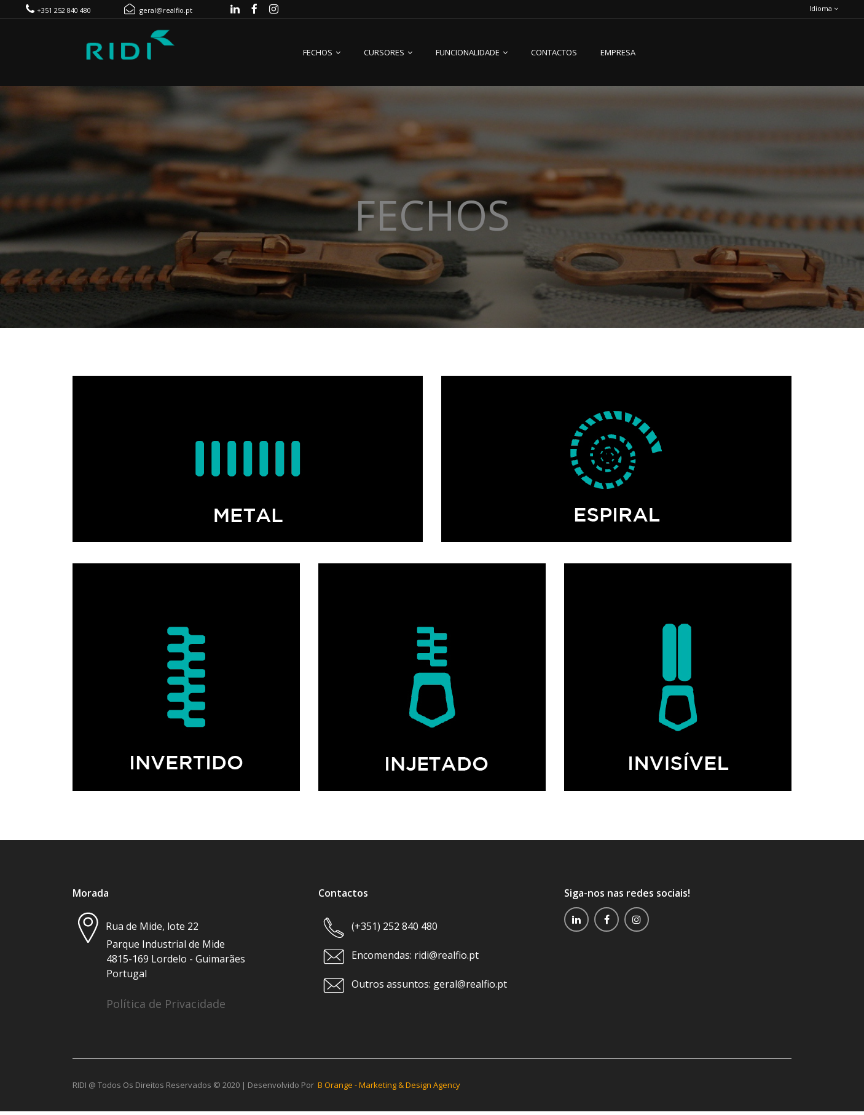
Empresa (617, 59)
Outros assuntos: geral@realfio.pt (429, 991)
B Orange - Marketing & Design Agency (389, 1090)
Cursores (388, 59)
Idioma (823, 12)
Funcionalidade (472, 59)
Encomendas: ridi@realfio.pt (414, 962)
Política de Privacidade (166, 1010)
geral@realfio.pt (158, 13)
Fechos (321, 59)
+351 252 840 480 (58, 13)
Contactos (554, 59)
